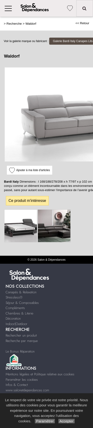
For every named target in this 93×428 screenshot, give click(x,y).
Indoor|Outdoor (16, 323)
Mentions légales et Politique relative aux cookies (40, 374)
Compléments (15, 307)
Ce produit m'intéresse (27, 201)
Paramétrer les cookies (22, 379)
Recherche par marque (22, 340)
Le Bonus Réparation (20, 351)
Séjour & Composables (22, 302)
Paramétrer (45, 421)
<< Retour (82, 23)
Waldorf (30, 23)
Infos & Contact (17, 384)
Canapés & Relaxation (21, 292)
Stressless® (14, 297)
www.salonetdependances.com (27, 390)
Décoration (13, 318)
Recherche (14, 23)
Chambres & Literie (19, 313)
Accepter (66, 421)
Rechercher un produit (21, 335)
